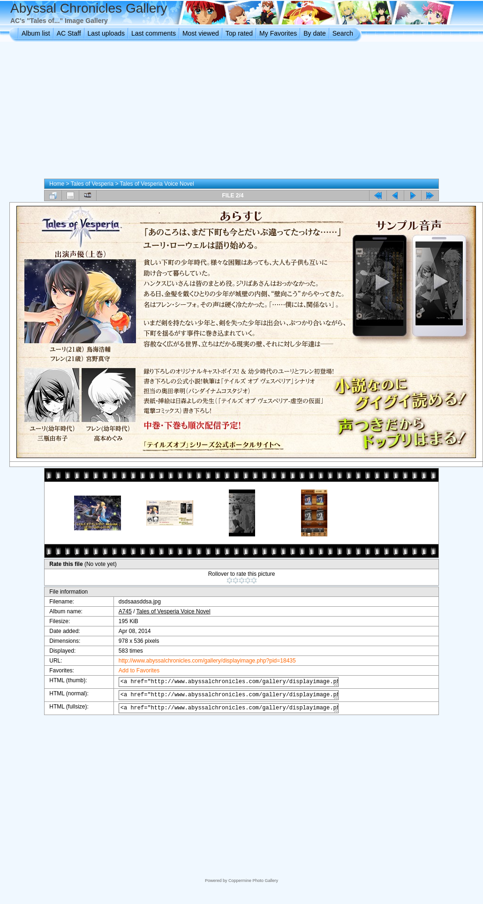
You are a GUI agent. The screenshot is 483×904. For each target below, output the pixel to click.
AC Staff (69, 33)
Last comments (153, 33)
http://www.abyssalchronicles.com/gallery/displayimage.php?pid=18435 (201, 660)
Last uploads (106, 33)
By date (314, 33)
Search (342, 33)
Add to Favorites (133, 670)
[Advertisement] (242, 112)
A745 (119, 611)
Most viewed (200, 33)
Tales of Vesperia (92, 184)
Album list (36, 33)
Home (56, 184)
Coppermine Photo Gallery (253, 880)
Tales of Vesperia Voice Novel (157, 184)
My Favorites (278, 33)
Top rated (239, 33)
